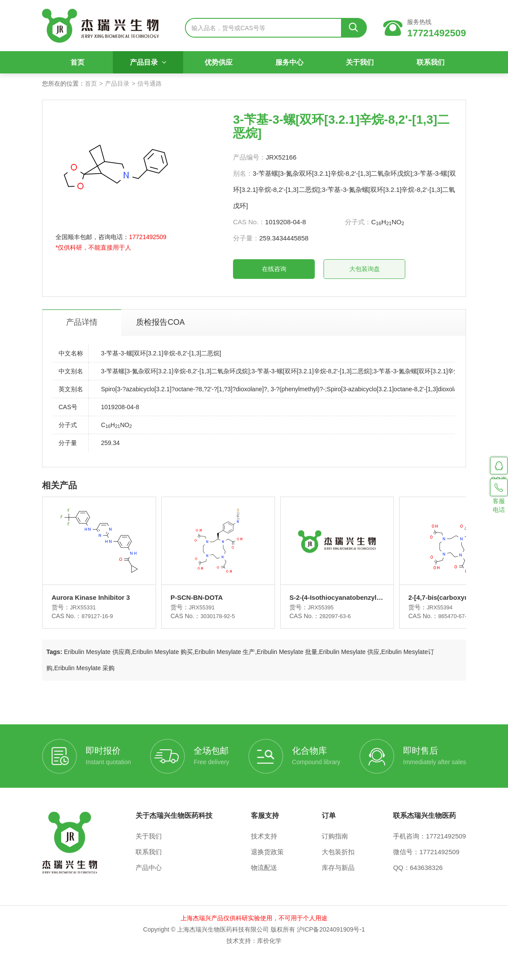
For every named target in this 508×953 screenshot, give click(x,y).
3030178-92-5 (207, 615)
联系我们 (431, 62)
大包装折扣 (338, 852)
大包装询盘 (364, 268)
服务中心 (289, 62)
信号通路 (149, 83)
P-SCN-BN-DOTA (185, 597)
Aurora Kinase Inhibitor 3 (91, 597)
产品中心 (149, 867)
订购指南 (335, 836)
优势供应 (219, 62)
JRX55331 (84, 607)
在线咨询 (274, 268)
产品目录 (148, 62)
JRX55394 (405, 607)
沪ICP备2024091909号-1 (331, 929)
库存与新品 (338, 867)
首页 (77, 62)
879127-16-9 (98, 615)
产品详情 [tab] (81, 322)
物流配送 (264, 867)
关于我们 (360, 62)
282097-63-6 (313, 615)
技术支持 (264, 836)
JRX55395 (298, 607)
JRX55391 (191, 607)
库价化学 (269, 940)
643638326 (426, 867)
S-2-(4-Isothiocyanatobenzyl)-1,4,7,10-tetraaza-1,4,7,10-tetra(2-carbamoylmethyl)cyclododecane (307, 598)
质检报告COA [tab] (160, 322)
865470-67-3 (420, 615)
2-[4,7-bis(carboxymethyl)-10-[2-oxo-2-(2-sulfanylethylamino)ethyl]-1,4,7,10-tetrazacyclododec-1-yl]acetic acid (414, 598)
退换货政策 (267, 852)
